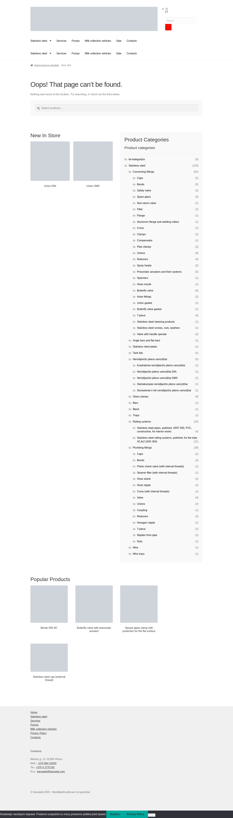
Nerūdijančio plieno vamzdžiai (150, 359)
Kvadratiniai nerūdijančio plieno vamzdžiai (161, 365)
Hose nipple (144, 485)
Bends (140, 184)
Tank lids (138, 353)
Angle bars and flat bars (146, 340)
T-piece (141, 315)
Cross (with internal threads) (153, 491)
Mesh (136, 409)
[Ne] (151, 815)
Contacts (132, 40)
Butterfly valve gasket (149, 309)
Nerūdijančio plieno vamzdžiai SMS (157, 378)
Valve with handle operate (152, 334)
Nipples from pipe (147, 535)
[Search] (168, 27)
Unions (141, 253)
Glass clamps (140, 396)
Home (33, 712)
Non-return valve (146, 203)
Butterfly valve (145, 290)
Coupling (142, 510)
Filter (140, 209)
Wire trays (138, 553)
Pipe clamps (144, 246)
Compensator (145, 240)
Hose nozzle (144, 284)
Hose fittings (144, 296)
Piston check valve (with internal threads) (160, 466)
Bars (135, 402)
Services (61, 40)
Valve (140, 497)
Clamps (141, 234)
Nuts (139, 541)
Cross (140, 228)
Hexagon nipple (146, 522)
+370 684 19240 (47, 763)
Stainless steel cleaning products (156, 321)
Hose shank (144, 478)
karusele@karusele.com (51, 771)
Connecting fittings (143, 171)
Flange (141, 215)
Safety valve (144, 190)
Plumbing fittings (142, 447)
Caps (140, 178)
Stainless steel (38, 40)
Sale (118, 40)
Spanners (142, 278)
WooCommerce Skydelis (46, 65)
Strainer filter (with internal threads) (157, 472)
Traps (136, 415)
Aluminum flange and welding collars (158, 221)
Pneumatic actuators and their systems (159, 271)
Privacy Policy (38, 733)
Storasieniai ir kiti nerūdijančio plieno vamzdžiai (164, 390)
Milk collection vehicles (98, 40)
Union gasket (144, 303)
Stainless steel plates (145, 346)
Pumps (76, 40)
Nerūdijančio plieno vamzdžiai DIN (157, 371)
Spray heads (144, 265)
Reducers (142, 259)
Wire (135, 547)
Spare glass (144, 196)
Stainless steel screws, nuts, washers (158, 327)
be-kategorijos (137, 159)
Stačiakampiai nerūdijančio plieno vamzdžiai (162, 384)
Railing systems (142, 421)
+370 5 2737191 (45, 767)
